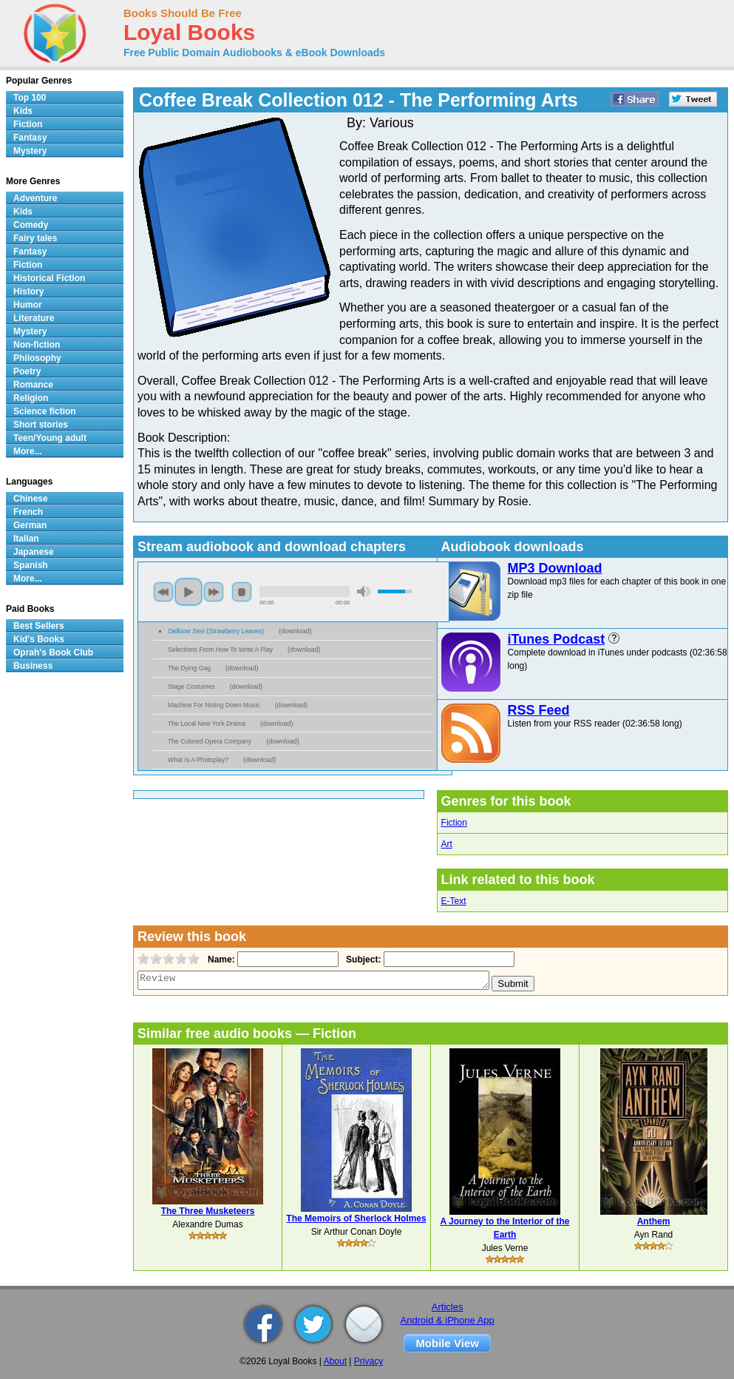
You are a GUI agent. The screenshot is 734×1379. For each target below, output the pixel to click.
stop (241, 591)
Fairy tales (35, 238)
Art (446, 844)
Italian (26, 538)
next (213, 591)
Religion (30, 398)
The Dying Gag (189, 668)
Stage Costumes (191, 686)
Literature (33, 318)
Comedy (30, 225)
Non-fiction (36, 345)
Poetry (27, 371)
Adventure (35, 198)
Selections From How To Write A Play (220, 649)
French (28, 512)
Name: (220, 959)
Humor (27, 305)
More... (27, 451)
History (28, 291)
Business (32, 666)
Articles (447, 1306)
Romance (33, 385)
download (295, 631)
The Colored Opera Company (209, 741)
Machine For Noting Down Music (214, 705)
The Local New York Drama (206, 723)
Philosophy (37, 358)
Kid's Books (38, 639)
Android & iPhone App (448, 1320)
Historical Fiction (49, 278)
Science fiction (44, 411)
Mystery (30, 151)
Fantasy (30, 137)
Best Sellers (38, 626)
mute (363, 591)
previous (163, 591)
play (188, 592)
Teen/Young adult (49, 438)
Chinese (30, 498)
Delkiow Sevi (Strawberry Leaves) (216, 631)
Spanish (30, 565)
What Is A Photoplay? (198, 759)
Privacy (368, 1361)
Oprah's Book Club (53, 652)
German (30, 525)
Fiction (454, 822)
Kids (23, 111)
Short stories (40, 424)
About (335, 1361)
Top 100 (29, 97)
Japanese (33, 552)
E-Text (453, 901)
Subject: (362, 959)
